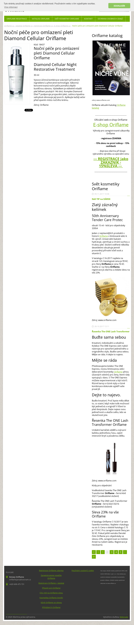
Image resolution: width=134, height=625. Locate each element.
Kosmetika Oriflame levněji (51, 597)
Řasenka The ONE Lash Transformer (110, 331)
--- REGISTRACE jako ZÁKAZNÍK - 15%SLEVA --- (110, 162)
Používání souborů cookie (83, 570)
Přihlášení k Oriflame (51, 607)
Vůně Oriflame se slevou (51, 602)
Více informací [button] (11, 7)
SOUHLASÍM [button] (119, 6)
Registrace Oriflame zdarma (51, 570)
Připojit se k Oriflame (51, 588)
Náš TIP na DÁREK (101, 199)
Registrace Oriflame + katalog (51, 583)
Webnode (124, 617)
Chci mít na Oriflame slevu (51, 593)
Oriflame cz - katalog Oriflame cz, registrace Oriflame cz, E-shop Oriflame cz (37, 26)
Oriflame (103, 236)
